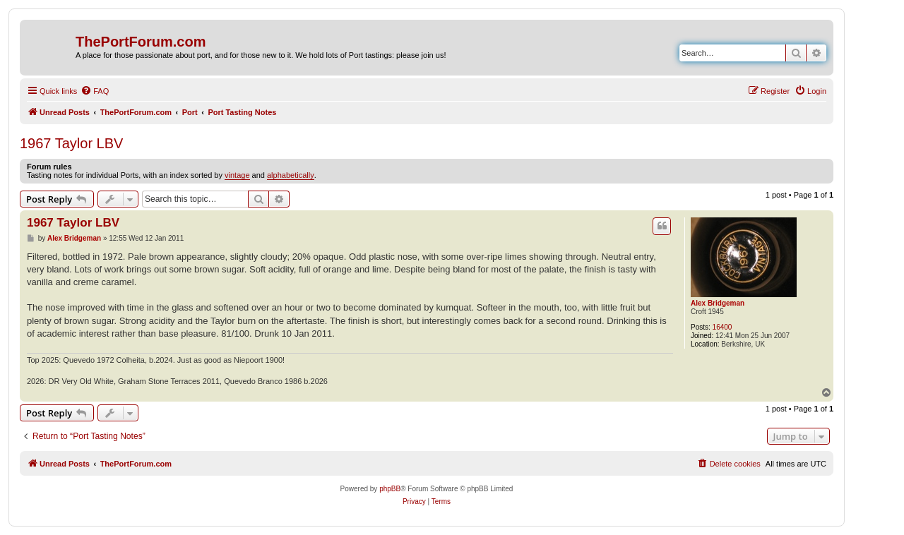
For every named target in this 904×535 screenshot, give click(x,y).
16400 (722, 327)
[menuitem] (95, 91)
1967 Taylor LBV (71, 143)
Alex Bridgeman (717, 303)
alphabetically (290, 175)
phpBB (389, 489)
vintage (237, 175)
